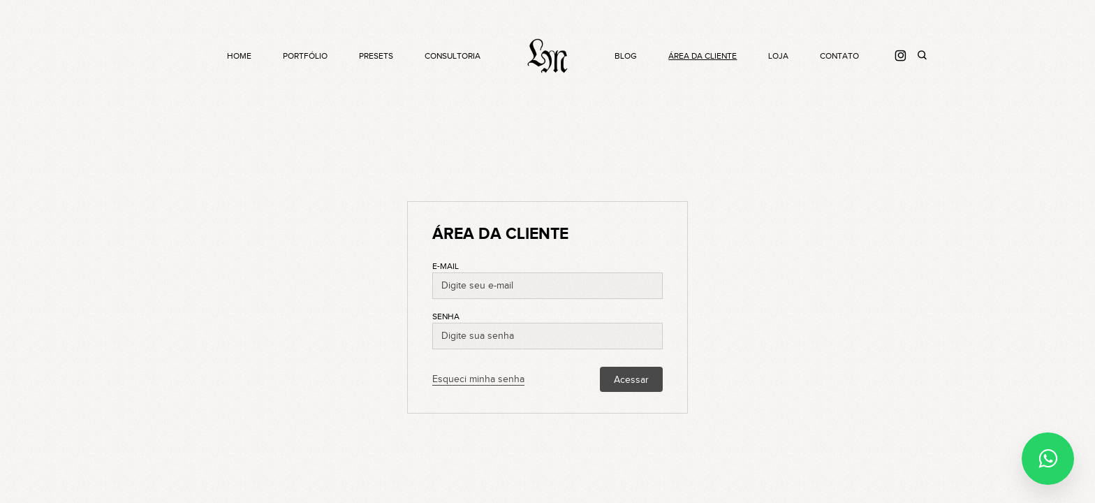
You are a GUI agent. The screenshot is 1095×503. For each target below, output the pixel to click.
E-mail (445, 266)
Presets (376, 56)
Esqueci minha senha (478, 379)
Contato (839, 56)
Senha (446, 316)
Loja (778, 56)
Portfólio (305, 56)
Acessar (631, 380)
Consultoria (452, 56)
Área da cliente (702, 56)
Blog (626, 56)
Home (239, 56)
